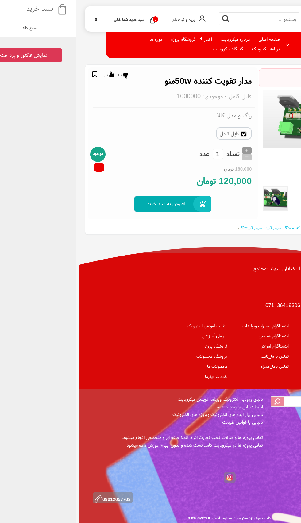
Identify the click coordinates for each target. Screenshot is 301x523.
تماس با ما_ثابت (196, 356)
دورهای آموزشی (136, 336)
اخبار (129, 39)
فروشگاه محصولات (133, 356)
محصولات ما (138, 366)
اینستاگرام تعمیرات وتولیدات (187, 326)
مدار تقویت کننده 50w (274, 227)
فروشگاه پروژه (137, 346)
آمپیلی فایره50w (172, 227)
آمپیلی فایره (194, 227)
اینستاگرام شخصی (195, 336)
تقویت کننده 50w (217, 227)
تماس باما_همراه (196, 366)
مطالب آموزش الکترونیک (128, 326)
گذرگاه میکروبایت (149, 48)
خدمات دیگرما (137, 376)
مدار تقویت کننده (244, 227)
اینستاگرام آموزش (195, 346)
